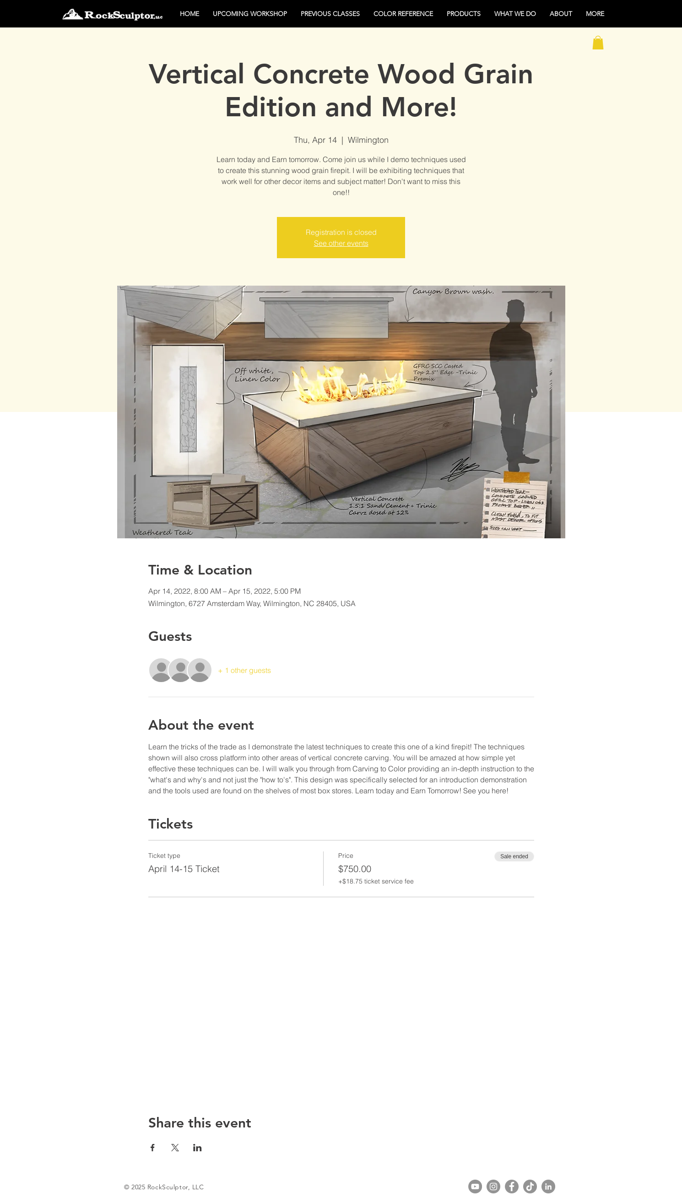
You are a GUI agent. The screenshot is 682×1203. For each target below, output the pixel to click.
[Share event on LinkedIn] (197, 1147)
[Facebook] (512, 1186)
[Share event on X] (175, 1147)
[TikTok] (530, 1186)
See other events (341, 243)
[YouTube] (475, 1186)
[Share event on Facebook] (152, 1147)
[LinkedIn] (548, 1186)
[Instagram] (493, 1186)
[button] (598, 42)
